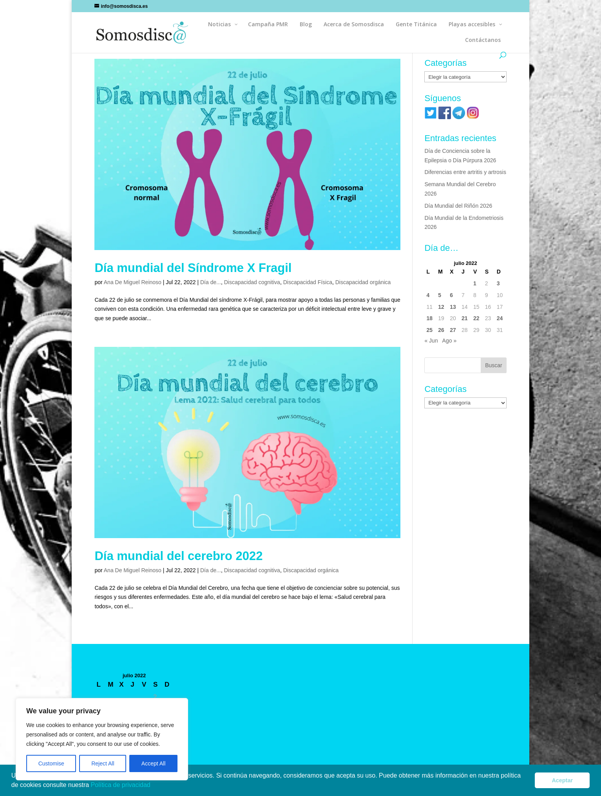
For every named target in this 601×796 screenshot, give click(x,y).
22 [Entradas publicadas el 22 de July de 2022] (476, 318)
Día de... (210, 282)
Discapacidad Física (307, 282)
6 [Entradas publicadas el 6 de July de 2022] (451, 295)
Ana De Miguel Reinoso (132, 282)
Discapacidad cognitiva (252, 282)
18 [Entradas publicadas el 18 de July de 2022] (429, 318)
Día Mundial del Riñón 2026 (458, 206)
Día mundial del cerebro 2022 (178, 556)
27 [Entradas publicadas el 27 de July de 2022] (453, 330)
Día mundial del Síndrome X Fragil (192, 268)
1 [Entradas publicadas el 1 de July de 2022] (474, 283)
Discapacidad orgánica (363, 282)
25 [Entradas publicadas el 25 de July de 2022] (429, 330)
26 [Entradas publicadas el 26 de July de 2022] (441, 330)
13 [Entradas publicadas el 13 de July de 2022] (453, 307)
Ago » (449, 340)
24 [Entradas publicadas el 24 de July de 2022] (500, 318)
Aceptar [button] (562, 780)
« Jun (431, 340)
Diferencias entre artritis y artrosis (465, 172)
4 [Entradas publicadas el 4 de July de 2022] (427, 295)
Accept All (153, 763)
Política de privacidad (121, 784)
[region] (102, 739)
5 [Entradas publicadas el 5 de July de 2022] (439, 295)
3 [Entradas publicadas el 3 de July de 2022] (498, 283)
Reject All (102, 763)
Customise (51, 763)
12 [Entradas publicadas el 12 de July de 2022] (441, 307)
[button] (153, 786)
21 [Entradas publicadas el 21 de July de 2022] (465, 318)
